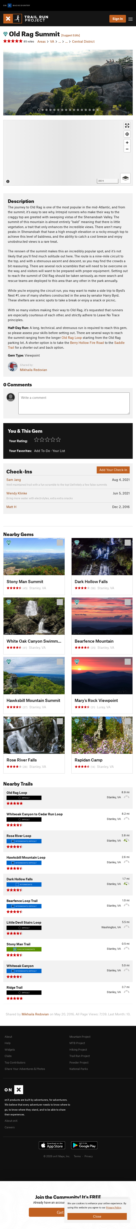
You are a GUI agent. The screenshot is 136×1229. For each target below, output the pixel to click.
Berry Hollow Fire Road (87, 343)
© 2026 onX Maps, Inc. (56, 1156)
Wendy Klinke (16, 493)
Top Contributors (15, 1062)
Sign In (117, 19)
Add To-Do (42, 451)
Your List (58, 451)
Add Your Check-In (113, 470)
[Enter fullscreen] (127, 125)
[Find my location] (127, 134)
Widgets (10, 1049)
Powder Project (78, 1062)
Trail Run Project (79, 1056)
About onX (11, 1120)
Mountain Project (79, 1036)
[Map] (68, 152)
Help (7, 1043)
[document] (97, 1210)
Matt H (11, 507)
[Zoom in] (127, 142)
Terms (77, 1156)
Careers (10, 1127)
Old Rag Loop (72, 337)
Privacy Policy (113, 1207)
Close (97, 1216)
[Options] (125, 178)
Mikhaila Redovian (33, 370)
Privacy (88, 1156)
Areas (41, 41)
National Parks (78, 1069)
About (8, 1036)
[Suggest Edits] (70, 35)
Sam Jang (13, 480)
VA (52, 41)
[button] (7, 82)
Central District (83, 41)
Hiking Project (78, 1049)
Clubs (8, 1056)
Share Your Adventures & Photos (25, 1069)
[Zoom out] (127, 149)
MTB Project (77, 1043)
